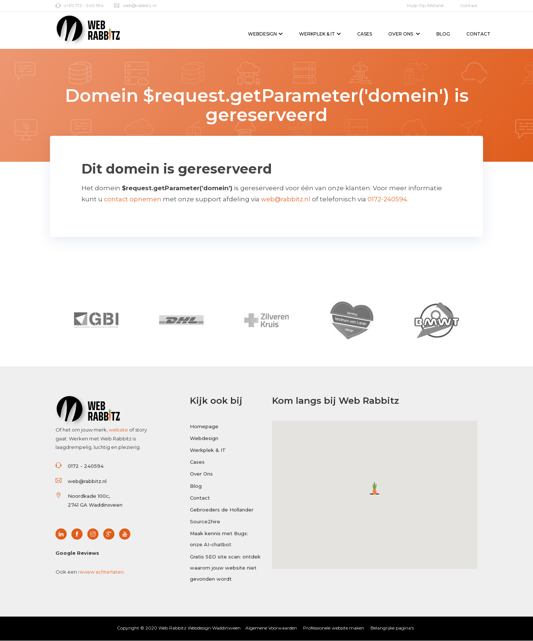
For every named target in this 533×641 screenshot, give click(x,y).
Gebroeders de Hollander (222, 511)
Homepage (204, 426)
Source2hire (205, 523)
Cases (364, 34)
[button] (374, 487)
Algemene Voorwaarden (271, 628)
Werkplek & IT (320, 34)
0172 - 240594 (86, 466)
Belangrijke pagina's (392, 628)
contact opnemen (133, 199)
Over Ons (404, 34)
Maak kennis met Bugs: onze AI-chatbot (219, 540)
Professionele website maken (333, 628)
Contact (468, 5)
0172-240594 (389, 199)
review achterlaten (101, 572)
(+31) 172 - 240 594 (80, 5)
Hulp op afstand (425, 5)
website (118, 430)
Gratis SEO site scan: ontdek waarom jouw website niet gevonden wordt (225, 569)
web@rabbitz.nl (136, 5)
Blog (443, 34)
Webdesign (265, 34)
